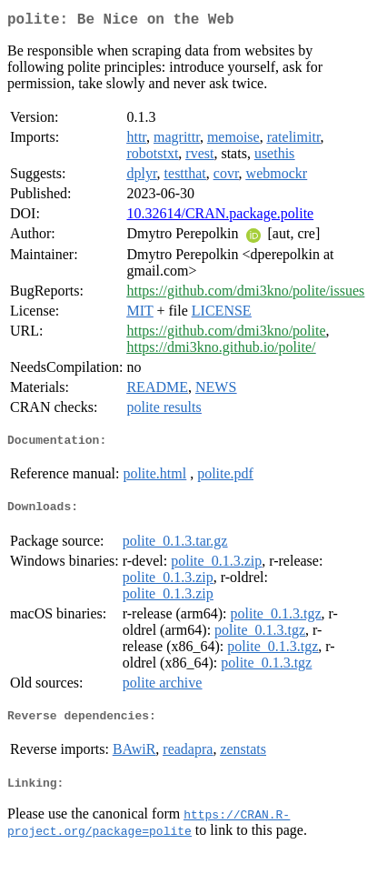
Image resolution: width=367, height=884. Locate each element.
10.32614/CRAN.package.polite (219, 217)
